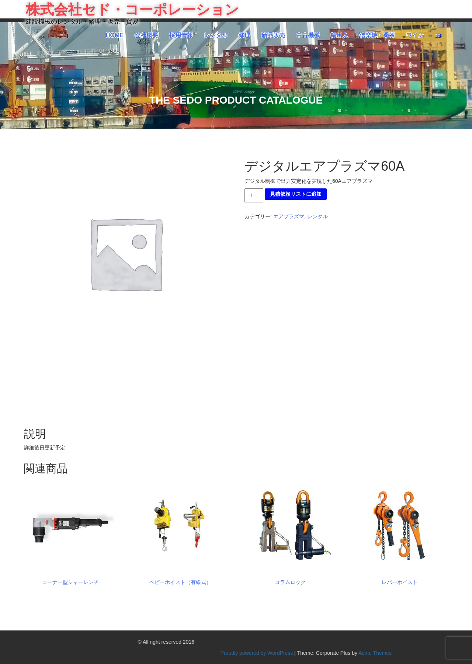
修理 (244, 35)
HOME (115, 35)
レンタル (216, 35)
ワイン (415, 35)
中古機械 (308, 35)
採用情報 (181, 35)
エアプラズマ (288, 216)
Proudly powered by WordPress (405, 653)
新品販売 (273, 35)
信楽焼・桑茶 (377, 35)
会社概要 (146, 35)
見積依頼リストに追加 (296, 194)
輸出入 (339, 35)
